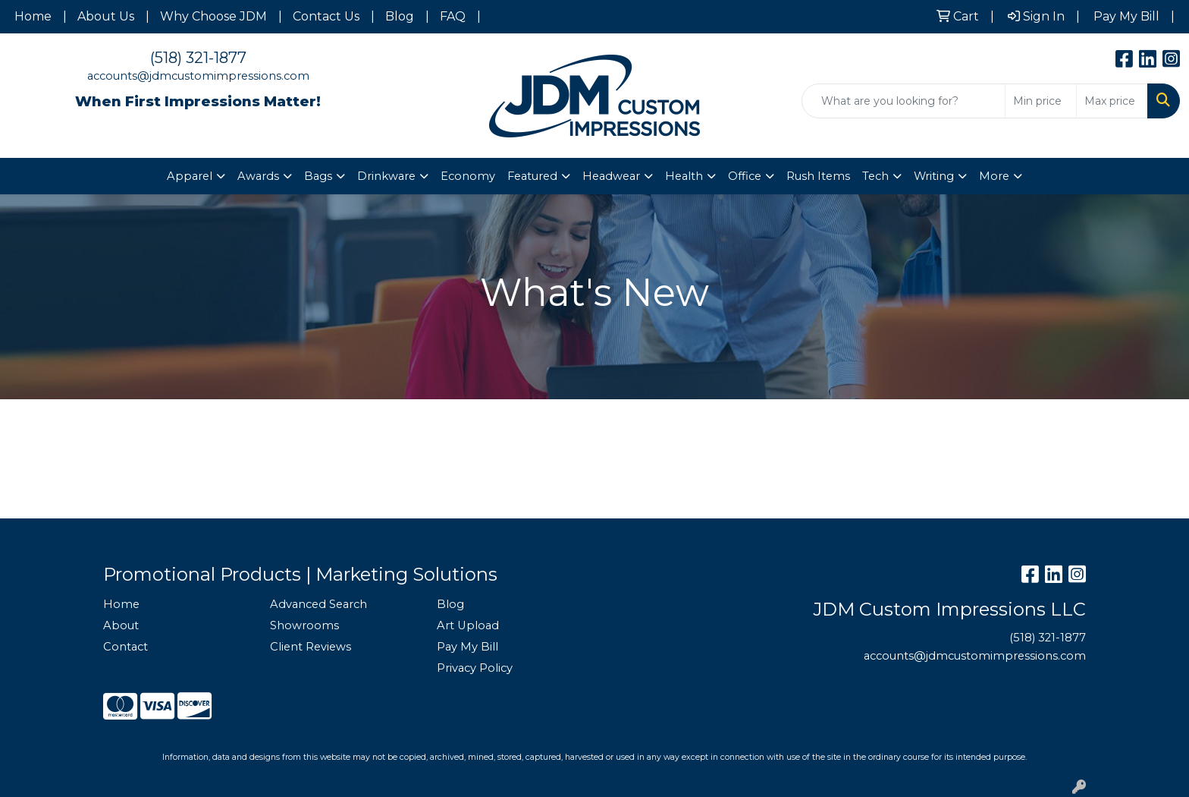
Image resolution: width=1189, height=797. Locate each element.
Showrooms (304, 625)
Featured (532, 176)
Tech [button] (875, 176)
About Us (105, 16)
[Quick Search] (903, 100)
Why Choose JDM (213, 16)
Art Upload (468, 625)
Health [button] (684, 176)
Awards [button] (258, 176)
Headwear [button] (611, 176)
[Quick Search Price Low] (1041, 100)
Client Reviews (310, 647)
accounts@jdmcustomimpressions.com (198, 76)
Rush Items (818, 176)
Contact (125, 647)
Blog (399, 16)
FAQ (453, 16)
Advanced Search (318, 604)
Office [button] (744, 176)
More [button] (994, 176)
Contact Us (326, 16)
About (121, 625)
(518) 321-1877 (198, 58)
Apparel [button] (189, 176)
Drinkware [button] (386, 176)
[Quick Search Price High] (1112, 100)
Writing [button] (934, 176)
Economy (468, 176)
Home (33, 16)
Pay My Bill (467, 647)
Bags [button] (318, 176)
